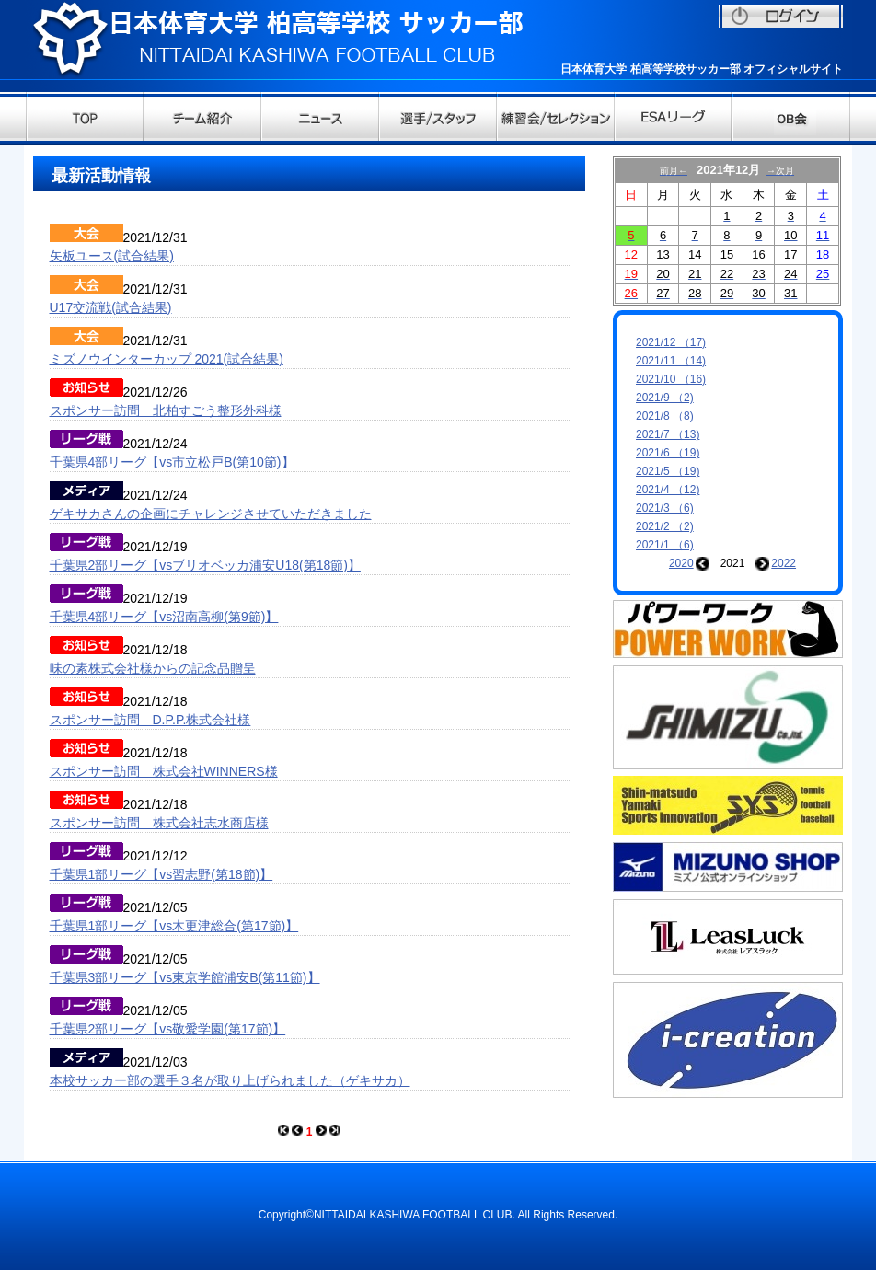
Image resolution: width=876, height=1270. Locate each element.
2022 (783, 563)
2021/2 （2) (665, 526)
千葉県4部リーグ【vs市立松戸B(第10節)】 (172, 462)
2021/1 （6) (665, 544)
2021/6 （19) (667, 452)
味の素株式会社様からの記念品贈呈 (153, 668)
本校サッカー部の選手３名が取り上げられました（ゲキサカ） (230, 1080)
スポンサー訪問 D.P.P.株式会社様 (150, 719)
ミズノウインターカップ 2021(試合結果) (166, 359)
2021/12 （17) (671, 342)
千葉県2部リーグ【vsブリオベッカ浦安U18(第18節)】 (205, 565)
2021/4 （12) (667, 489)
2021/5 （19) (667, 471)
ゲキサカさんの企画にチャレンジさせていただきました (211, 513)
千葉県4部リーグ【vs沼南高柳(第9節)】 (164, 616)
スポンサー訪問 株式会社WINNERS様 (164, 771)
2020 (681, 563)
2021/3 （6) (665, 508)
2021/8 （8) (665, 416)
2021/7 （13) (667, 434)
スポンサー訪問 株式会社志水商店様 (159, 822)
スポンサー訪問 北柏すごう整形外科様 (166, 410)
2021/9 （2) (665, 397)
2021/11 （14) (671, 360)
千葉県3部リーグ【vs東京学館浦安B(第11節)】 (185, 977)
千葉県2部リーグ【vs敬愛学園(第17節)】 (168, 1029)
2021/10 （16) (671, 379)
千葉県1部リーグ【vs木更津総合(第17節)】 (174, 925)
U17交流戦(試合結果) (111, 307)
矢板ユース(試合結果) (112, 255)
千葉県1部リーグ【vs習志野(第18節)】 (161, 874)
